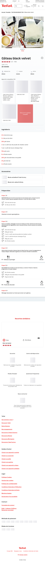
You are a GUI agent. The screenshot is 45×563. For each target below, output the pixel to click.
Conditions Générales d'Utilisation (11, 487)
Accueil (4, 12)
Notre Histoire (6, 426)
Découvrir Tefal (6, 423)
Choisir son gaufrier (7, 462)
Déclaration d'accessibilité (9, 496)
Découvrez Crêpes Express (9, 432)
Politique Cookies (7, 477)
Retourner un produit (8, 510)
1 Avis (15, 61)
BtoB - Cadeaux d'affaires (9, 508)
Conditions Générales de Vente (10, 490)
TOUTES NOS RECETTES (17, 12)
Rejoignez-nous (18, 551)
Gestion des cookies (7, 480)
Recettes (8, 12)
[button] (27, 6)
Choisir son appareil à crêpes (10, 465)
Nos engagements (7, 429)
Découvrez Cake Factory (9, 442)
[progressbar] (22, 47)
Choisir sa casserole (8, 455)
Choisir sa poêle (6, 459)
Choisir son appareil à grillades (10, 468)
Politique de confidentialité (9, 483)
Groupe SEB (9, 551)
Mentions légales (7, 493)
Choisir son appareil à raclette (10, 452)
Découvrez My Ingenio (8, 439)
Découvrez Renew (7, 435)
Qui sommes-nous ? (7, 419)
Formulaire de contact (8, 505)
